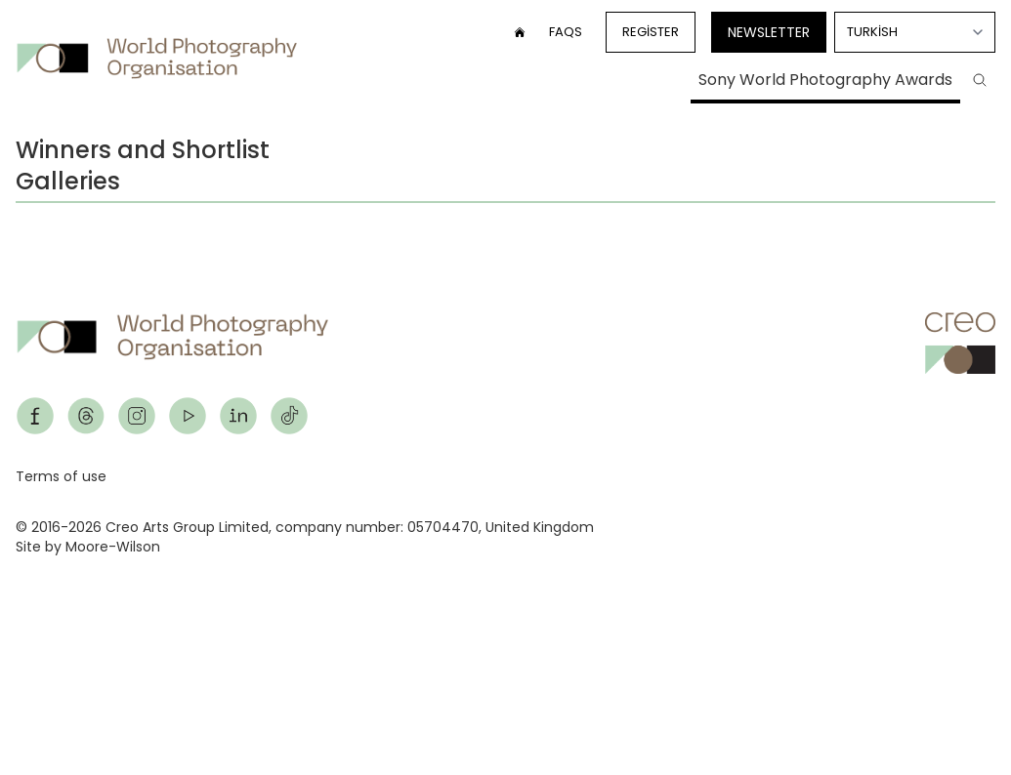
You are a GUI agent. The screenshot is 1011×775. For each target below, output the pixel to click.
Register (650, 31)
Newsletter (769, 32)
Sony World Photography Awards (825, 79)
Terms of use (61, 476)
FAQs (565, 31)
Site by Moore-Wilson (88, 546)
